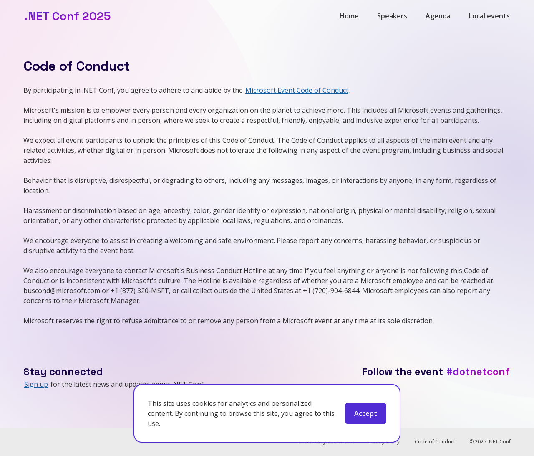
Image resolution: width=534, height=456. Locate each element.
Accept (365, 413)
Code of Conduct (435, 441)
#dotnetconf (478, 371)
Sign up (36, 384)
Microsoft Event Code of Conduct (296, 90)
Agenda (438, 15)
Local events (489, 15)
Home (349, 15)
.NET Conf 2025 (67, 15)
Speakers (392, 15)
